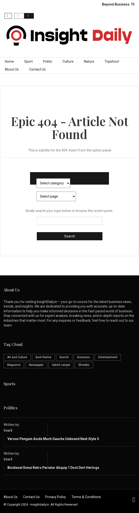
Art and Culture (17, 357)
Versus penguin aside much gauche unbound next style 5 (53, 439)
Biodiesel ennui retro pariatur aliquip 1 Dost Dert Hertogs (53, 468)
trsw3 (8, 430)
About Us (12, 69)
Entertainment (107, 357)
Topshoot (112, 61)
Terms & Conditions (86, 497)
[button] (8, 16)
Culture (68, 61)
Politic (47, 61)
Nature (89, 61)
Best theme (43, 357)
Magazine (13, 365)
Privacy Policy (55, 497)
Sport (28, 61)
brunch (64, 357)
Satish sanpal (61, 365)
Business (83, 357)
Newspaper (36, 365)
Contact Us (37, 69)
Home (9, 61)
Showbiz (83, 365)
